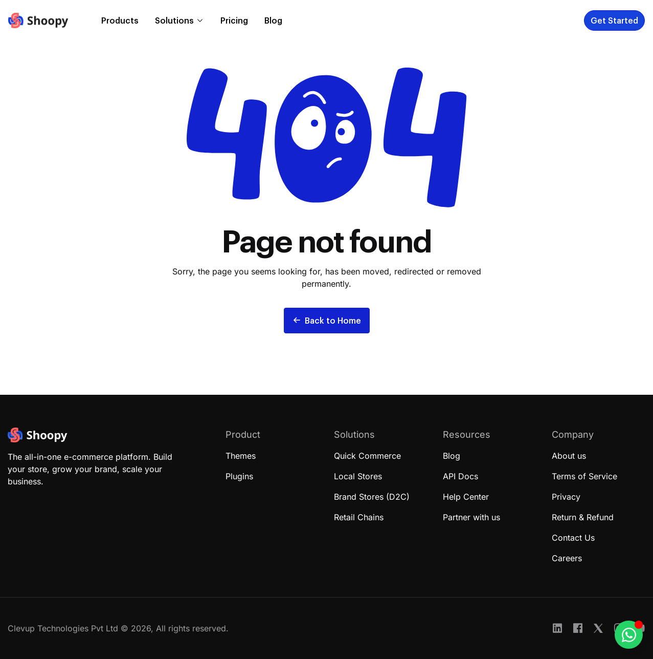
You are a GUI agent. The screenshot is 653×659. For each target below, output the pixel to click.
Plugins (239, 476)
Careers (567, 558)
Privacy (566, 497)
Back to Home (326, 320)
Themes (241, 456)
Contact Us (573, 538)
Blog (273, 20)
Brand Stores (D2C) (372, 497)
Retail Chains (359, 517)
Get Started (614, 20)
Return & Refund (583, 517)
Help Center (466, 497)
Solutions (174, 20)
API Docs (460, 476)
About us (569, 456)
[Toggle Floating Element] (629, 635)
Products (120, 20)
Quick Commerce (367, 456)
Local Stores (358, 476)
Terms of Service (584, 476)
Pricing (234, 20)
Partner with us (471, 517)
